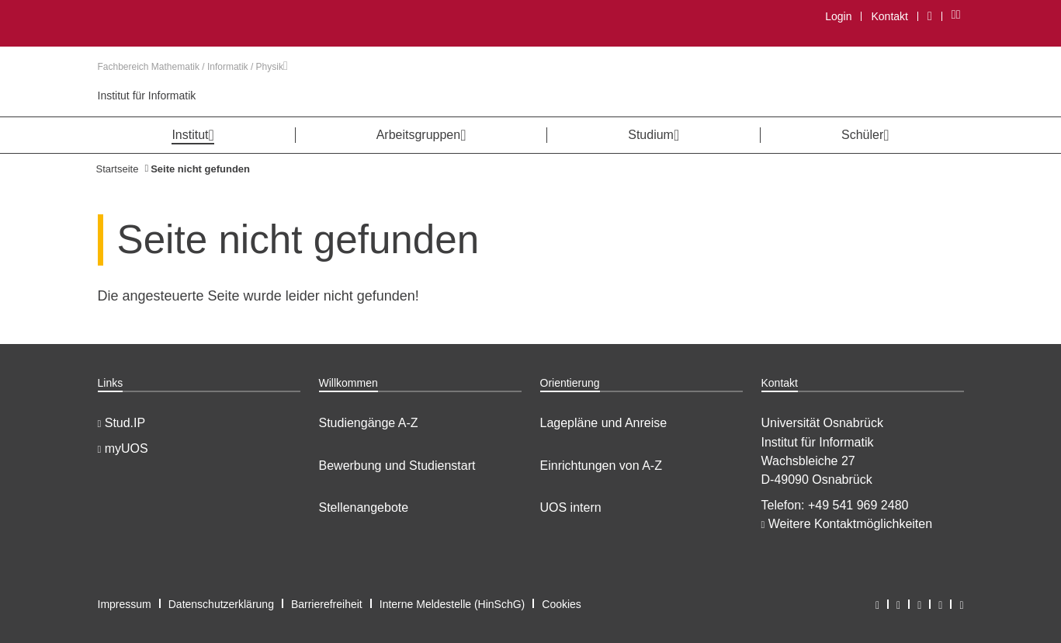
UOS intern (571, 507)
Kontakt (889, 16)
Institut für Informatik (147, 95)
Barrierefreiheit (326, 604)
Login (838, 16)
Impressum (124, 604)
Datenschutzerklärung (221, 604)
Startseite (117, 169)
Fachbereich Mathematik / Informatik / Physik (193, 67)
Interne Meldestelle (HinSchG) (452, 604)
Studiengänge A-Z (368, 422)
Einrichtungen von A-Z (601, 465)
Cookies (561, 604)
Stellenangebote (364, 507)
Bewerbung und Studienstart (397, 465)
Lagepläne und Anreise (603, 422)
